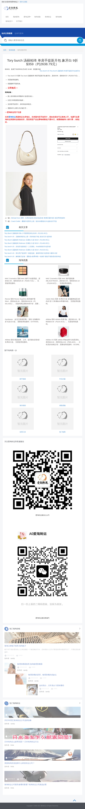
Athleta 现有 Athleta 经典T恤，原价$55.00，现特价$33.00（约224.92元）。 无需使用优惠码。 (63, 321)
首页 (7, 17)
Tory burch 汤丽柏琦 (57, 71)
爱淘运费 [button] (27, 17)
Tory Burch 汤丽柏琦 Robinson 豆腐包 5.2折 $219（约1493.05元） (27, 240)
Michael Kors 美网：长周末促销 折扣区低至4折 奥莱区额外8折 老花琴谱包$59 (38, 218)
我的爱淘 (16, 17)
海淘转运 (48, 17)
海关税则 (23, 405)
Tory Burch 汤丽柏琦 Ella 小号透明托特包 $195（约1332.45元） (26, 233)
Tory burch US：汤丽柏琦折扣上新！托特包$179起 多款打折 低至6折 (28, 236)
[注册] (25, 2)
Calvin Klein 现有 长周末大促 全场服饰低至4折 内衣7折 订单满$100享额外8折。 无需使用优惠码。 (63, 301)
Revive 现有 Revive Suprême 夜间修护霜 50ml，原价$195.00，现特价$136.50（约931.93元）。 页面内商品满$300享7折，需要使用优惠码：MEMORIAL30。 (22, 301)
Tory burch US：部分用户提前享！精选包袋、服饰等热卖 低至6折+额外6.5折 (30, 253)
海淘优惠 (37, 17)
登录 (21, 2)
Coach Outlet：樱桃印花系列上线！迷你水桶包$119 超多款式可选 (34, 221)
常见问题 (62, 379)
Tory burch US (44, 71)
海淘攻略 (59, 17)
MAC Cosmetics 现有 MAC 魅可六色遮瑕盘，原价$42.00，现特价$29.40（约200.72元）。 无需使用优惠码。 (22, 281)
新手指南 (23, 379)
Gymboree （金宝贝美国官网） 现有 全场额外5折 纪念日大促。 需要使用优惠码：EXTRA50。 (22, 320)
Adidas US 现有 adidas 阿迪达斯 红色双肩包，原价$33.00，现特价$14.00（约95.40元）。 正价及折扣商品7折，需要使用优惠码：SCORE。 (63, 342)
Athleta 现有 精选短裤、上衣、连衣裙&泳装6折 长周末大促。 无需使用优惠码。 (22, 341)
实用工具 (23, 432)
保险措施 (62, 405)
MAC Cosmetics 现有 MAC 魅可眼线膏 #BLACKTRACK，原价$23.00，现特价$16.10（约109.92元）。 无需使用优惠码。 (63, 281)
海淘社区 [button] (9, 21)
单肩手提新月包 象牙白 (72, 71)
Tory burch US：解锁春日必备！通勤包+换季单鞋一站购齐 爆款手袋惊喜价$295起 (32, 256)
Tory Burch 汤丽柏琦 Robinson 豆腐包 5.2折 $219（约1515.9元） (26, 250)
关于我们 (19, 21)
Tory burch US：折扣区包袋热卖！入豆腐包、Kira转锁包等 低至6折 (27, 246)
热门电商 (62, 432)
